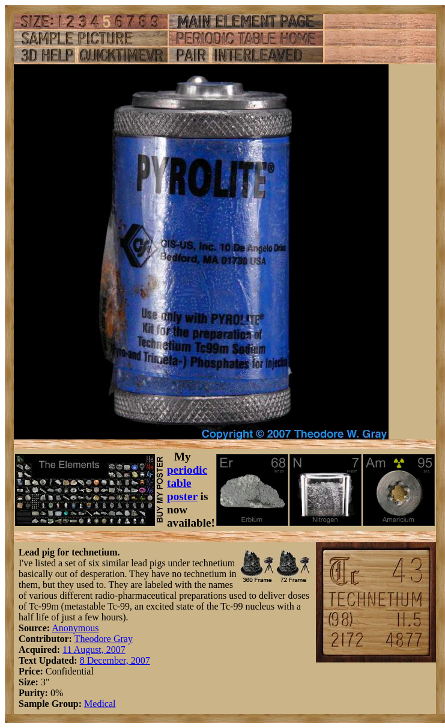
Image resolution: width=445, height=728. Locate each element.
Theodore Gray (103, 639)
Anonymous (75, 628)
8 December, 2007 (115, 660)
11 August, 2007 (94, 649)
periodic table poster (187, 483)
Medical (99, 704)
